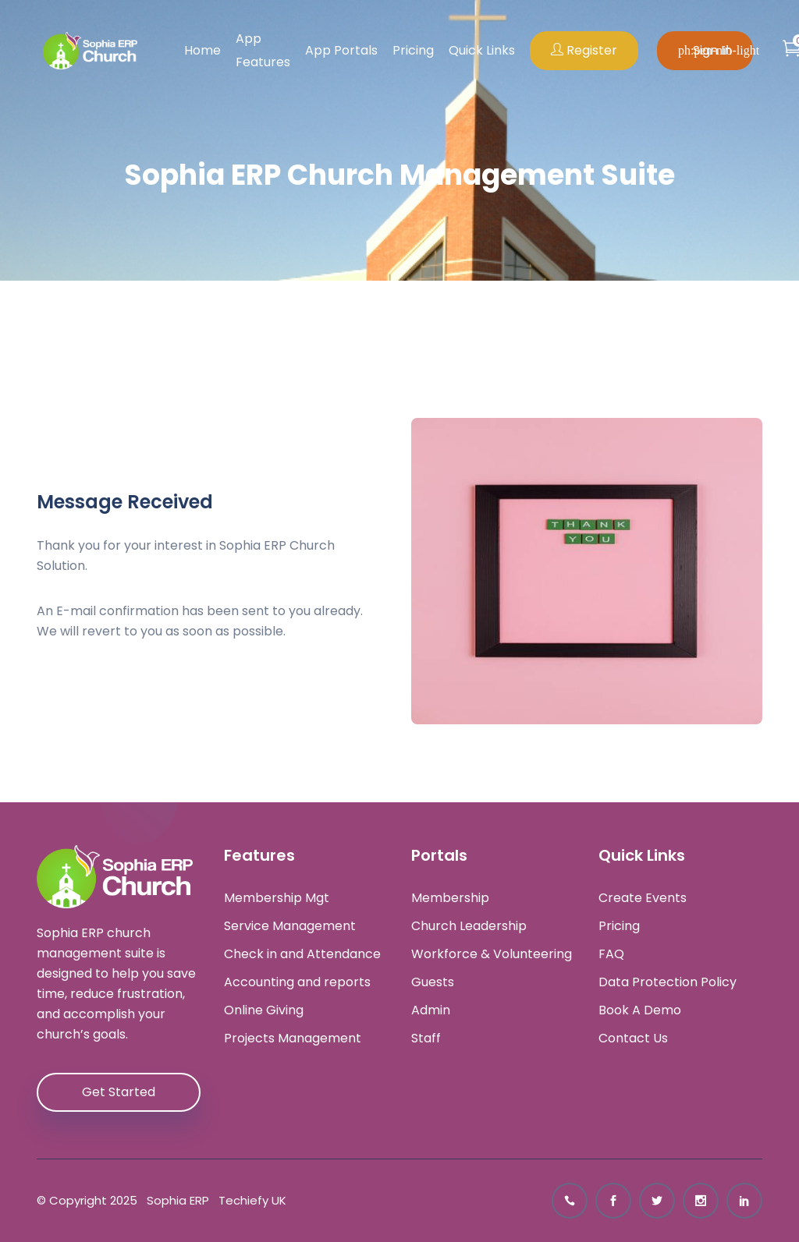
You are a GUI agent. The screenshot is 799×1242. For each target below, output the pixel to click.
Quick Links (482, 50)
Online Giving (264, 1010)
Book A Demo (639, 1010)
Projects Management (292, 1038)
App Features (263, 50)
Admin (430, 1010)
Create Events (642, 898)
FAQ (611, 954)
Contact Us (633, 1038)
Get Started (118, 1092)
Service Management (290, 926)
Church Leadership (469, 926)
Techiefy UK (249, 1200)
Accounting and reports (297, 982)
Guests (432, 982)
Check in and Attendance (302, 954)
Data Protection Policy (667, 982)
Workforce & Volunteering (491, 954)
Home (202, 50)
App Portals (341, 50)
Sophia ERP (174, 1200)
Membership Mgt (276, 898)
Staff (426, 1038)
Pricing (413, 50)
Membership (450, 898)
